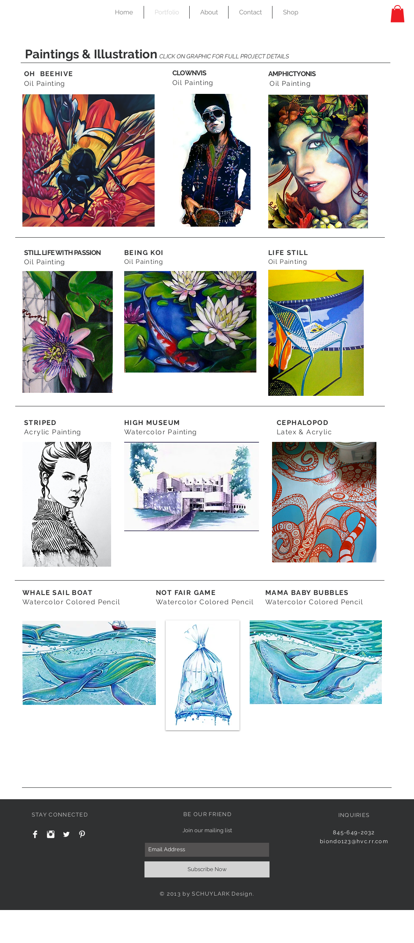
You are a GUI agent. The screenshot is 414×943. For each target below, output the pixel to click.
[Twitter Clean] (66, 834)
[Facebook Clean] (35, 834)
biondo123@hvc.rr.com (354, 841)
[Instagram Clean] (50, 834)
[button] (397, 13)
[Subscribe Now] (207, 869)
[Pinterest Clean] (82, 834)
